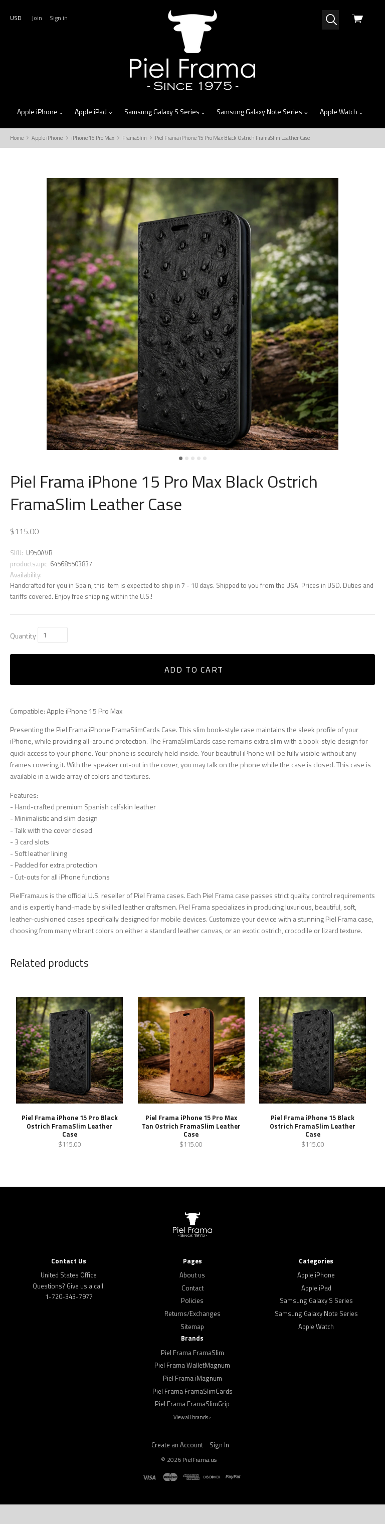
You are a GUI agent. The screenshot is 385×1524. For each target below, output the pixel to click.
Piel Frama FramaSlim (192, 1372)
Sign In (219, 1464)
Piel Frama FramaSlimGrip (192, 1423)
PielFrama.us (199, 1479)
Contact (192, 1307)
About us (192, 1294)
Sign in (59, 18)
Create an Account (177, 1464)
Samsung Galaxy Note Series (262, 111)
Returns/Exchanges (192, 1333)
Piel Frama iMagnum (192, 1397)
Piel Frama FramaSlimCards (192, 1410)
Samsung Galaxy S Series (165, 111)
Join (37, 18)
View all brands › (192, 1436)
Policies (192, 1320)
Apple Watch (341, 111)
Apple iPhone (40, 111)
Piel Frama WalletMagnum (192, 1385)
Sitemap (192, 1346)
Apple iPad (94, 111)
